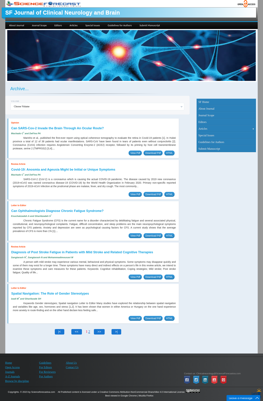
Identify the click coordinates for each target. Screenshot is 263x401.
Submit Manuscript (209, 148)
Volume (15, 101)
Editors (202, 121)
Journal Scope (206, 115)
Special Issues (206, 135)
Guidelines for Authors (211, 142)
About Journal (206, 108)
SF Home (203, 101)
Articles (226, 128)
